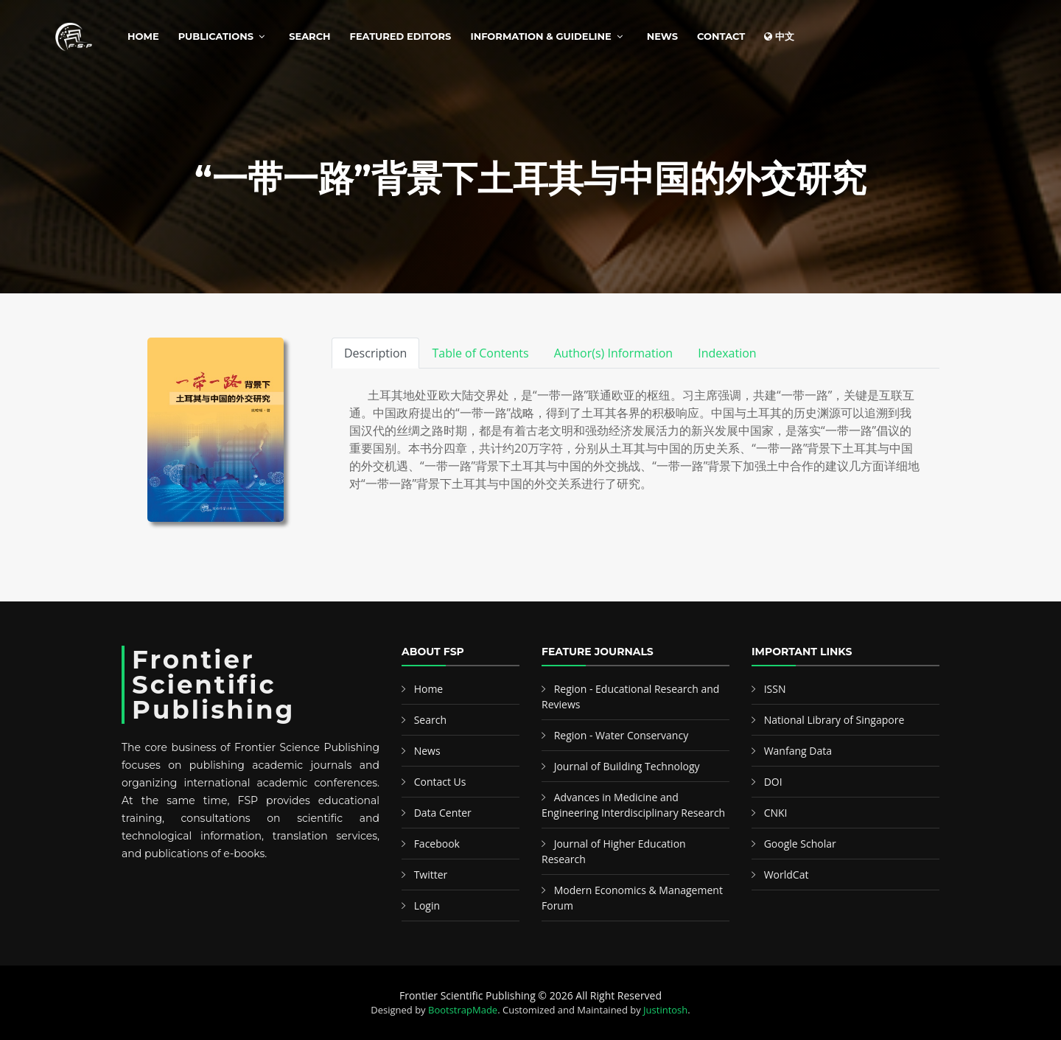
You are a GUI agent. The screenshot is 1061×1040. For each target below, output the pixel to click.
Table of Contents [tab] (480, 353)
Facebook (437, 844)
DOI (773, 782)
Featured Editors (401, 36)
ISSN (775, 689)
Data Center (443, 813)
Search (309, 36)
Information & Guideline (540, 36)
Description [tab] (375, 353)
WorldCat (786, 875)
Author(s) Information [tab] (613, 353)
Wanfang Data (798, 751)
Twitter (431, 875)
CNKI (776, 813)
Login (427, 905)
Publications (215, 36)
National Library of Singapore (834, 720)
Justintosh (665, 1009)
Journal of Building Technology (627, 766)
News (662, 36)
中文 (779, 36)
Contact (721, 36)
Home (143, 36)
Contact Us (440, 782)
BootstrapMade (462, 1009)
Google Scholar (800, 844)
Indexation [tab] (727, 353)
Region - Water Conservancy (621, 735)
